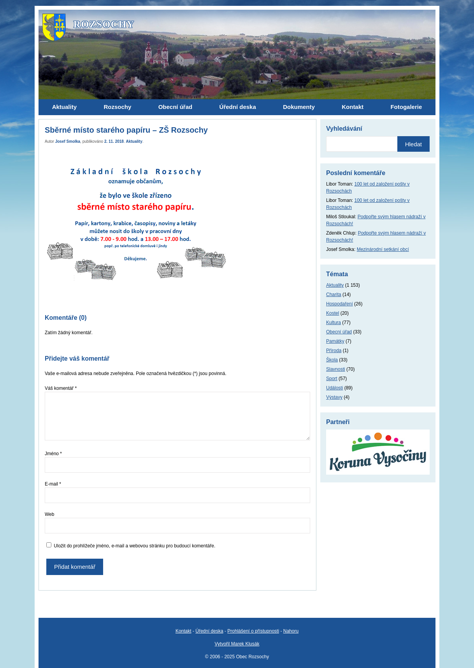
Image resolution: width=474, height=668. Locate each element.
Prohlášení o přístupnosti (253, 631)
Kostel (332, 313)
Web (49, 514)
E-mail (53, 484)
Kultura (333, 322)
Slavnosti (335, 369)
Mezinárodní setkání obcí (383, 249)
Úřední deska (209, 631)
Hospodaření (339, 304)
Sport (331, 378)
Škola (332, 360)
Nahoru (290, 631)
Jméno (53, 453)
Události (334, 388)
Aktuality (134, 141)
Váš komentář (61, 388)
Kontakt (183, 631)
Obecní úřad (339, 332)
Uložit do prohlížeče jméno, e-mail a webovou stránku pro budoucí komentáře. (134, 546)
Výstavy (334, 397)
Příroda (333, 350)
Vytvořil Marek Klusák (237, 644)
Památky (335, 341)
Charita (333, 294)
